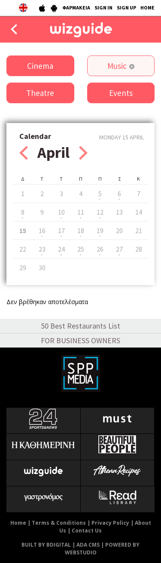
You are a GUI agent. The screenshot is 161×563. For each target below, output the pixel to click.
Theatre (40, 93)
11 (80, 212)
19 (100, 230)
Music (117, 66)
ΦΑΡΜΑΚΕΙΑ (76, 7)
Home (18, 522)
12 (100, 212)
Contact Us (87, 530)
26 (100, 249)
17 (61, 230)
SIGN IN (103, 7)
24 (61, 249)
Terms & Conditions (59, 522)
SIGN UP (126, 7)
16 (42, 230)
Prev (23, 153)
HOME (147, 7)
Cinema (40, 66)
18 (80, 230)
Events (121, 93)
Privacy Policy (110, 522)
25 (80, 249)
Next (83, 153)
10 (61, 212)
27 (119, 249)
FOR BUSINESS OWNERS (80, 340)
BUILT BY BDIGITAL (46, 544)
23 (42, 249)
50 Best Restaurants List (80, 326)
